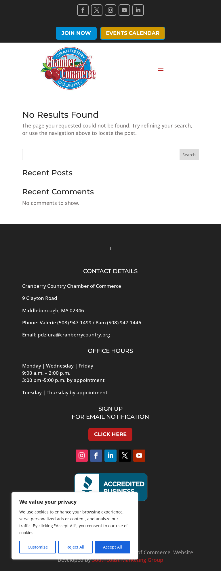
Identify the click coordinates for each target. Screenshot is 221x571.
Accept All (112, 547)
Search (189, 154)
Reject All (75, 547)
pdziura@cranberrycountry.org (74, 334)
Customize (38, 547)
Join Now (76, 33)
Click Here (110, 434)
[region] (75, 525)
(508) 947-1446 (124, 322)
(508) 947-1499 (74, 322)
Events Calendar (132, 33)
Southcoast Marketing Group (127, 559)
